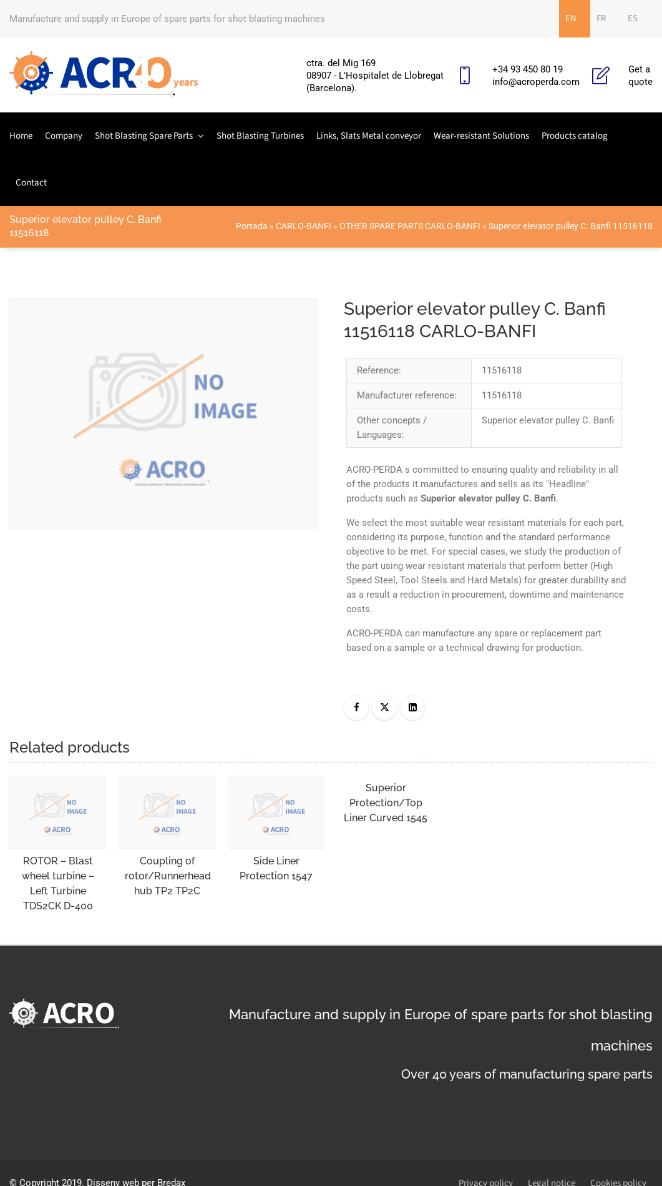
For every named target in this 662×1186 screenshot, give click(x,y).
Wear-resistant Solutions (481, 135)
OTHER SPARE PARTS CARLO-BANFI (409, 226)
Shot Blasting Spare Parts (144, 135)
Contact (31, 182)
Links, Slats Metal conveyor (368, 135)
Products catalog (575, 135)
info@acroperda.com (536, 81)
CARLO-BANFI (303, 226)
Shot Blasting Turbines (260, 135)
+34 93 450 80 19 (527, 69)
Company (63, 135)
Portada (252, 226)
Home (20, 135)
